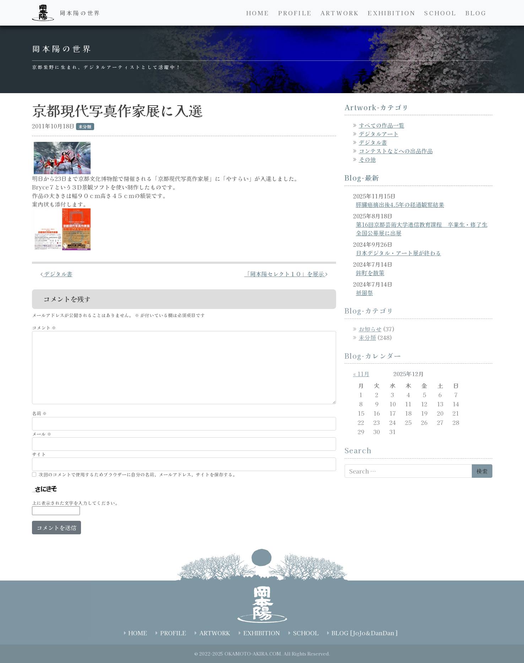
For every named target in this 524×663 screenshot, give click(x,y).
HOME (258, 13)
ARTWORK (339, 13)
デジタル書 (56, 273)
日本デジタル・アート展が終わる (398, 252)
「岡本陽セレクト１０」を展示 (286, 273)
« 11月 (361, 373)
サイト (39, 454)
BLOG (476, 13)
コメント (44, 327)
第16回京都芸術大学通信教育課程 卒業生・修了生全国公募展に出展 (421, 228)
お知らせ (370, 329)
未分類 (367, 337)
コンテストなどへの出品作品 (396, 150)
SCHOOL (440, 13)
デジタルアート (379, 133)
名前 (39, 413)
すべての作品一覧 (381, 125)
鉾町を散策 (370, 272)
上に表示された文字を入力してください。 (76, 502)
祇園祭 (364, 292)
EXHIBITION (392, 13)
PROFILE (295, 13)
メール (42, 434)
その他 (367, 159)
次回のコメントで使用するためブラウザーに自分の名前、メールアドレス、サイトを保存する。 (138, 474)
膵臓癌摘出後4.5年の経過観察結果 (400, 204)
